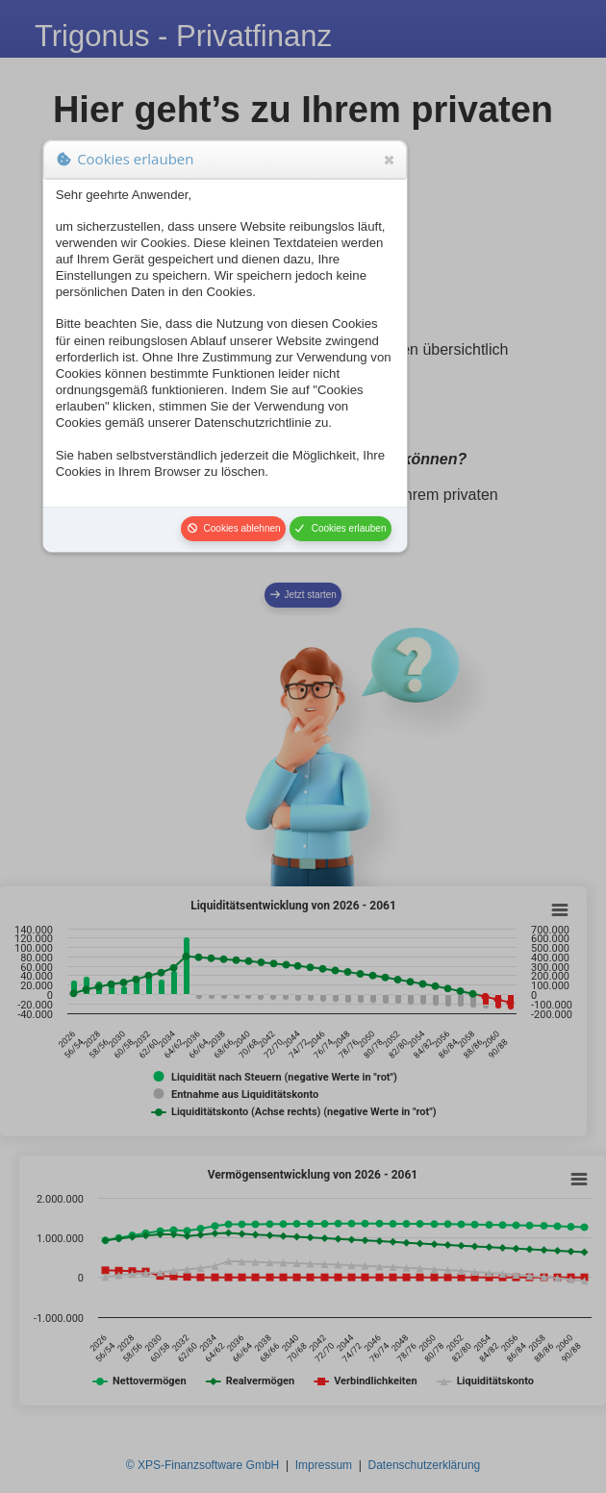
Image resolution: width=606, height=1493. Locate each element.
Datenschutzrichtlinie (253, 422)
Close (387, 159)
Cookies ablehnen (233, 528)
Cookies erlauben (340, 528)
